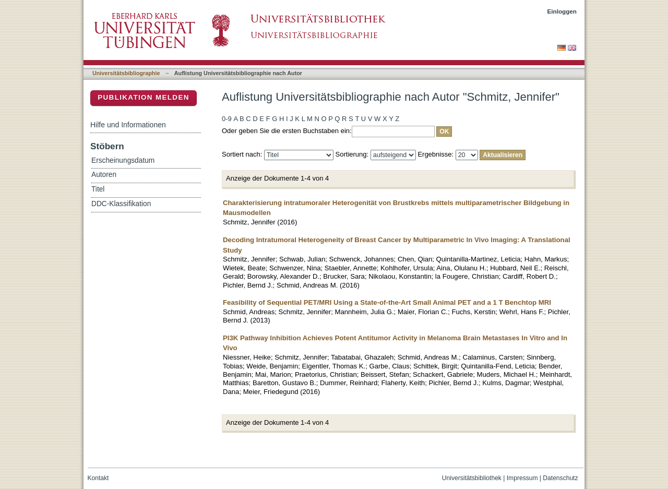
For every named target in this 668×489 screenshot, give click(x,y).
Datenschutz (560, 478)
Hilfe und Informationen (128, 125)
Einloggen (562, 11)
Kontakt (98, 478)
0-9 (227, 119)
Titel (97, 189)
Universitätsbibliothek (472, 478)
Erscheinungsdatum (122, 160)
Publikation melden (143, 97)
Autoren (103, 174)
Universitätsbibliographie (126, 73)
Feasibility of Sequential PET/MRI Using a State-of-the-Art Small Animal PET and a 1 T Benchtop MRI (387, 302)
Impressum (522, 478)
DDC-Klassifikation (121, 204)
